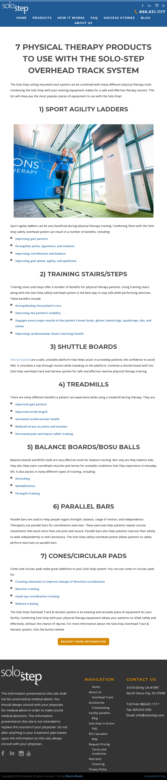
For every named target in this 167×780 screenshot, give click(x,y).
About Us (83, 23)
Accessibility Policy (155, 776)
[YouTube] (163, 5)
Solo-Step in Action (101, 723)
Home (21, 18)
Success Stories (119, 18)
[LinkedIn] (149, 5)
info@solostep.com (150, 715)
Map (95, 739)
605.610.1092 (142, 710)
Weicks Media (74, 776)
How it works (71, 18)
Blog (146, 18)
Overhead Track (102, 697)
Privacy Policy (98, 769)
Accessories (96, 702)
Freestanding (101, 708)
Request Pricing (99, 744)
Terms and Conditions (99, 751)
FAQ (94, 18)
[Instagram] (156, 5)
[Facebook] (143, 5)
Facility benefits (99, 713)
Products (42, 18)
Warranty (95, 759)
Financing (98, 764)
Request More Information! (83, 641)
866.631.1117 (151, 11)
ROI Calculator (98, 734)
